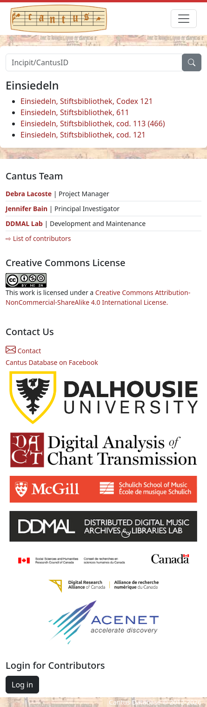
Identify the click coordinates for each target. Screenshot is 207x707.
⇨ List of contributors (38, 238)
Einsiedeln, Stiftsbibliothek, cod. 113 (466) (92, 123)
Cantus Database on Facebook (52, 362)
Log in (22, 685)
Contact (23, 350)
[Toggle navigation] (184, 18)
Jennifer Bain (27, 208)
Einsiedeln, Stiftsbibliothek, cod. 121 (83, 135)
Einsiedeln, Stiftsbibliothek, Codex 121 (86, 101)
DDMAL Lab (24, 223)
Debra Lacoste (29, 193)
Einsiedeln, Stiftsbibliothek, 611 (74, 112)
